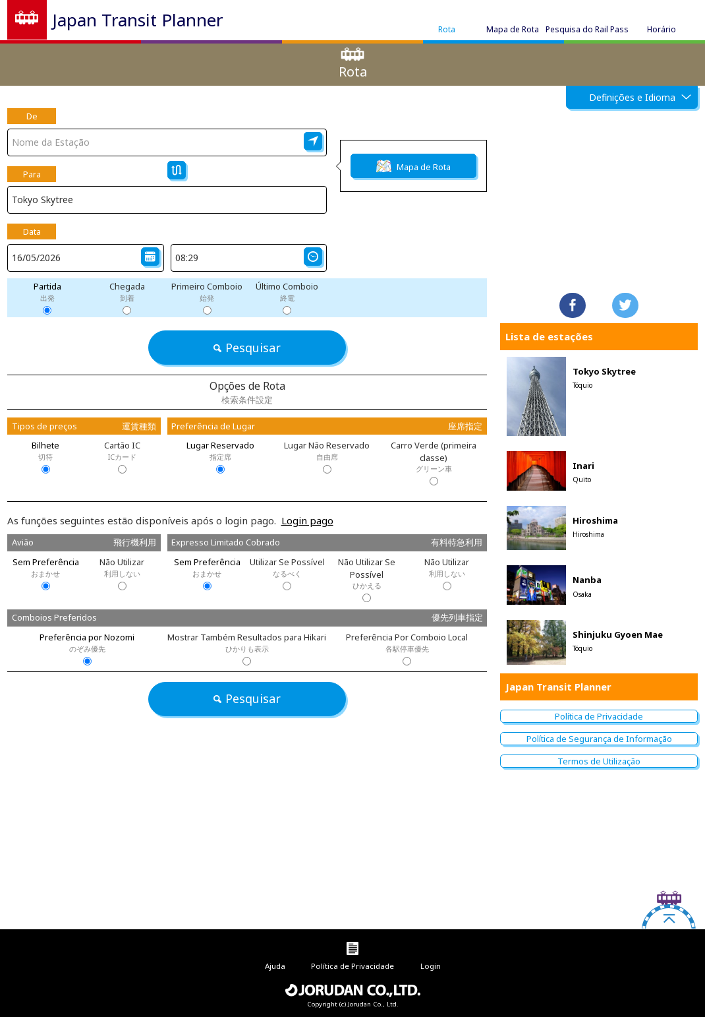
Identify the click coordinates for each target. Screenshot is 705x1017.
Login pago (307, 520)
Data (32, 231)
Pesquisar (246, 347)
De (32, 116)
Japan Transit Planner (137, 20)
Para (32, 174)
